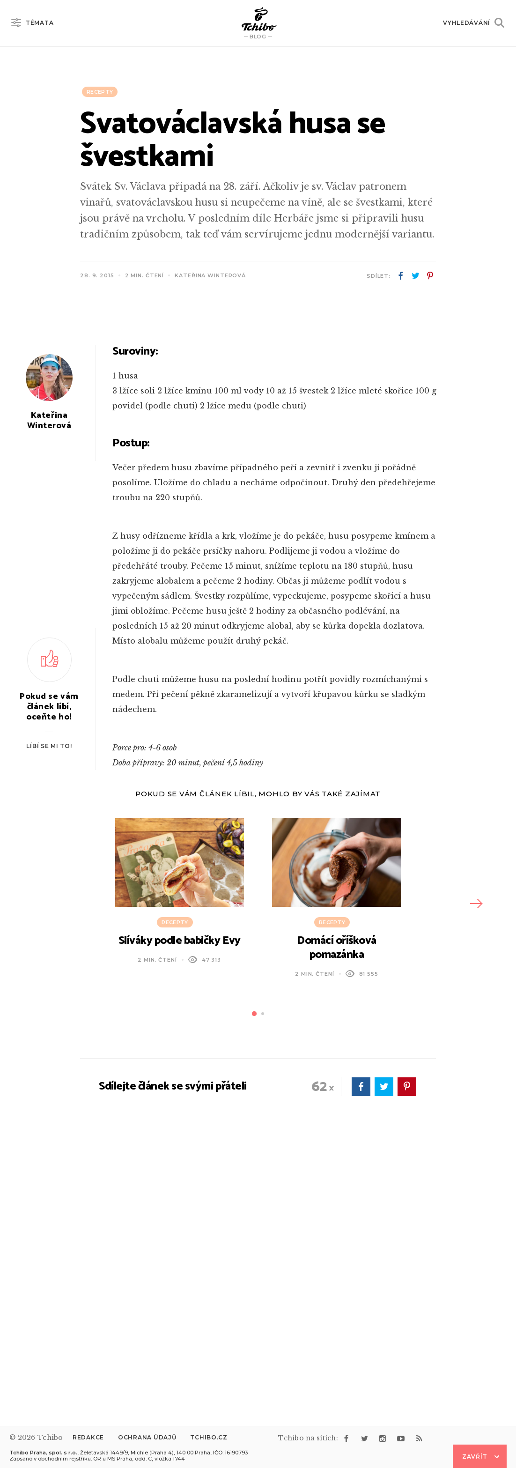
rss (419, 1438)
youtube (400, 1438)
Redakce (88, 1437)
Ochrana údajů (147, 1437)
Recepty (100, 92)
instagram (382, 1438)
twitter (415, 276)
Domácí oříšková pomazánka (336, 1188)
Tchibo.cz (208, 1437)
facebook (401, 276)
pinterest (430, 276)
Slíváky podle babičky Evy (179, 1181)
